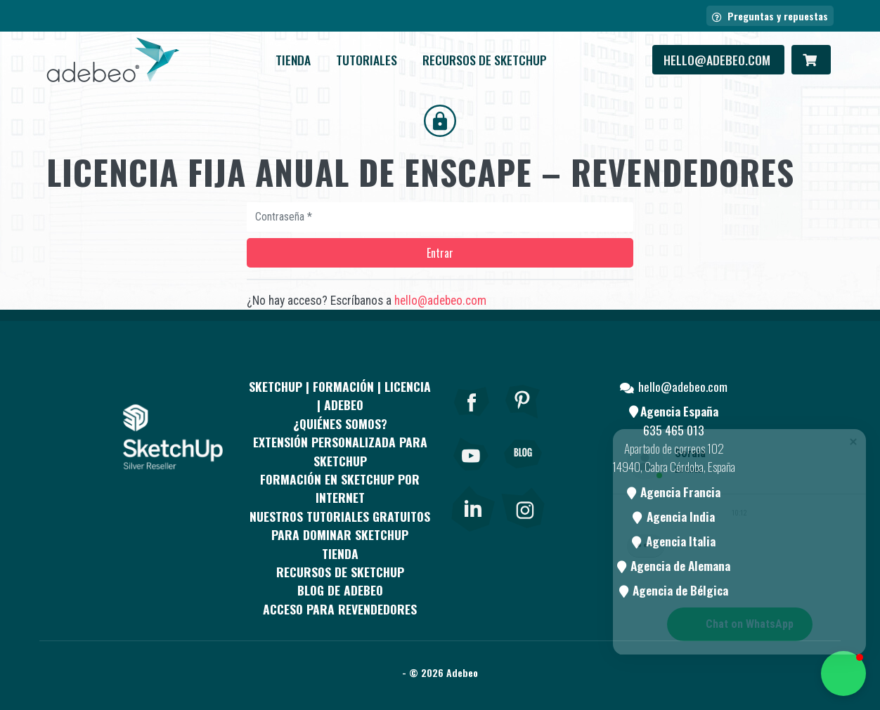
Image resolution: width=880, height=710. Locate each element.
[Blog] (523, 473)
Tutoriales (366, 60)
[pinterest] (523, 421)
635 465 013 (673, 430)
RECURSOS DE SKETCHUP (484, 60)
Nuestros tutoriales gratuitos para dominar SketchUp (340, 525)
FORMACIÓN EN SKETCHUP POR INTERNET (340, 488)
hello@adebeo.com (718, 60)
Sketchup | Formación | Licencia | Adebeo (340, 395)
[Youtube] (471, 473)
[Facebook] (471, 421)
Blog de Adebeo (340, 590)
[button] (843, 673)
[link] (472, 506)
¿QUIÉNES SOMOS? (340, 423)
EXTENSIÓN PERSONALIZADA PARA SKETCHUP (340, 451)
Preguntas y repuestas (770, 15)
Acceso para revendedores (340, 609)
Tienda (293, 60)
